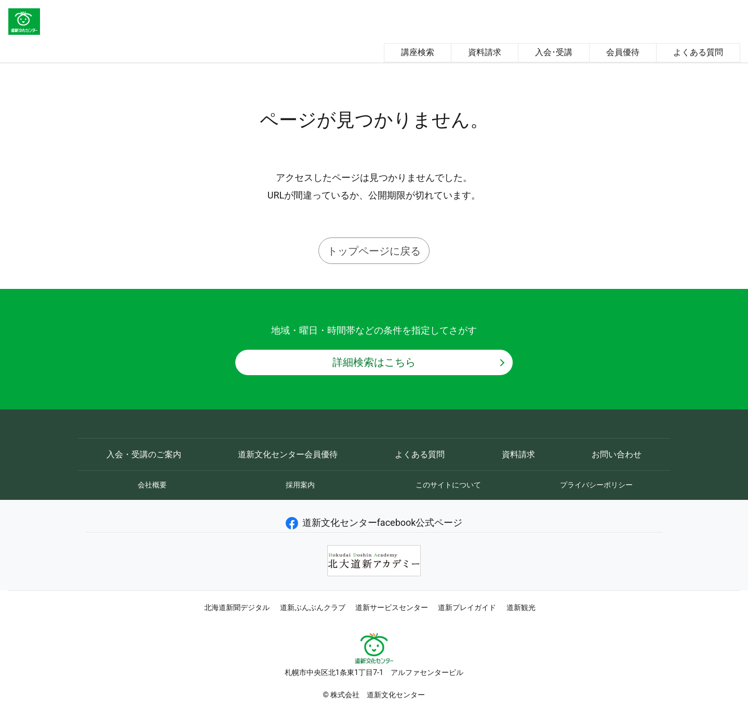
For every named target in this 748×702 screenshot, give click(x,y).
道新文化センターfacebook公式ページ (374, 522)
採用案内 (300, 485)
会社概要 (152, 485)
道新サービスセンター (391, 607)
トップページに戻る (374, 251)
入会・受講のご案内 (143, 454)
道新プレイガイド (467, 607)
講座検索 (417, 52)
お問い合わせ (617, 454)
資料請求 (484, 52)
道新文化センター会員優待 (288, 454)
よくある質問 (698, 52)
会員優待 (622, 52)
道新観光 (521, 607)
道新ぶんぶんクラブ (312, 607)
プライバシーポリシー (596, 485)
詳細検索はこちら (374, 362)
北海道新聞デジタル (237, 607)
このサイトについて (448, 485)
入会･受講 (553, 52)
